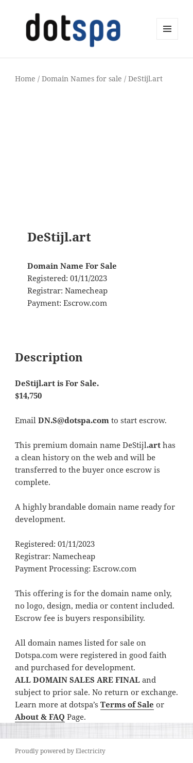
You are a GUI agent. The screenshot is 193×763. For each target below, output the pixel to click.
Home (25, 78)
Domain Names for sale (82, 78)
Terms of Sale (127, 704)
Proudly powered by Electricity (60, 751)
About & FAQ (40, 717)
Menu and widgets (167, 39)
